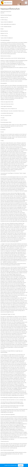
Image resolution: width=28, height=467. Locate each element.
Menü (25, 2)
